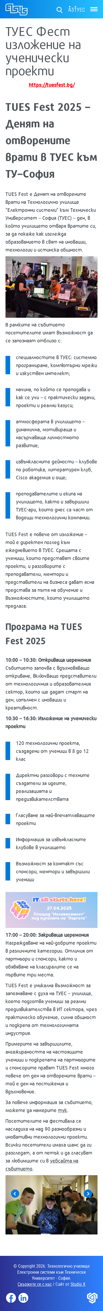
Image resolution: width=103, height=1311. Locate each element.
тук (62, 1110)
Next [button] (88, 1193)
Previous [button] (15, 1193)
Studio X (78, 1284)
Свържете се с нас (35, 1284)
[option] (51, 1204)
